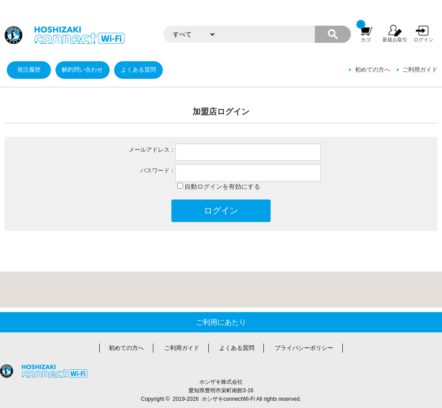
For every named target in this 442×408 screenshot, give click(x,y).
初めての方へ (372, 70)
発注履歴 (29, 70)
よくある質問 (138, 70)
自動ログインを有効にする (222, 186)
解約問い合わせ (82, 70)
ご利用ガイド (419, 70)
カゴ (366, 39)
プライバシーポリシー (304, 348)
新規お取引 (394, 39)
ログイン (423, 39)
